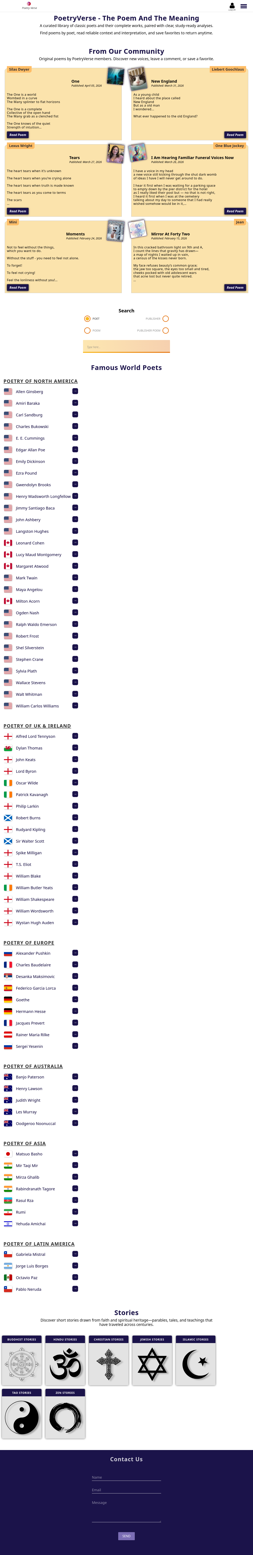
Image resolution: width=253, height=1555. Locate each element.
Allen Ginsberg (29, 391)
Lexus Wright (20, 145)
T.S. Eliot (23, 864)
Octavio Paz (27, 1277)
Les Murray (26, 1112)
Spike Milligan (29, 852)
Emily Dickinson (30, 461)
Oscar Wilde (27, 783)
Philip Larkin (27, 806)
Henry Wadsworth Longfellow (43, 496)
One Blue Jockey (229, 145)
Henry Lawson (29, 1088)
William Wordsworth (35, 911)
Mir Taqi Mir (27, 1165)
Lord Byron (26, 771)
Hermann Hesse (31, 1011)
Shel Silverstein (30, 647)
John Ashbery (28, 519)
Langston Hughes (32, 531)
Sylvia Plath (26, 671)
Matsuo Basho (29, 1154)
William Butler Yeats (34, 887)
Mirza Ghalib (27, 1177)
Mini (13, 222)
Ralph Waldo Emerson (36, 624)
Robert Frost (27, 636)
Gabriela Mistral (30, 1254)
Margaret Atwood (32, 566)
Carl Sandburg (29, 415)
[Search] (126, 346)
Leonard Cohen (30, 543)
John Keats (26, 759)
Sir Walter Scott (30, 841)
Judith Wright (28, 1100)
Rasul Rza (25, 1200)
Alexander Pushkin (33, 953)
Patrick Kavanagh (32, 794)
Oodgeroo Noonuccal (36, 1123)
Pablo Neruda (29, 1289)
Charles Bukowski (32, 426)
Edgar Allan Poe (30, 449)
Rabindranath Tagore (35, 1189)
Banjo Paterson (30, 1077)
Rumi (21, 1212)
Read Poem (17, 135)
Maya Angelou (29, 589)
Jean (240, 222)
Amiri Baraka (28, 403)
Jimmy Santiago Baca (35, 508)
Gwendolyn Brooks (33, 484)
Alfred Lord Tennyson (35, 736)
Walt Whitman (29, 694)
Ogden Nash (27, 612)
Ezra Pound (26, 473)
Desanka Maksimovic (35, 976)
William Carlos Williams (37, 706)
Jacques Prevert (30, 1023)
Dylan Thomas (29, 748)
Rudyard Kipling (30, 829)
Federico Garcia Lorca (36, 988)
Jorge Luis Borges (32, 1266)
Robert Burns (28, 818)
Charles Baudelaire (33, 965)
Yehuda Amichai (31, 1223)
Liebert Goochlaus (228, 69)
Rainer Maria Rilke (33, 1034)
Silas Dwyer (19, 69)
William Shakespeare (35, 899)
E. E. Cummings (30, 438)
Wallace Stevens (31, 682)
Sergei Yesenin (29, 1046)
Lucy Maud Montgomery (38, 554)
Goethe (23, 999)
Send (126, 1536)
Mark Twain (27, 578)
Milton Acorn (28, 601)
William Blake (28, 876)
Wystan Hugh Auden (35, 922)
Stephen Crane (29, 659)
